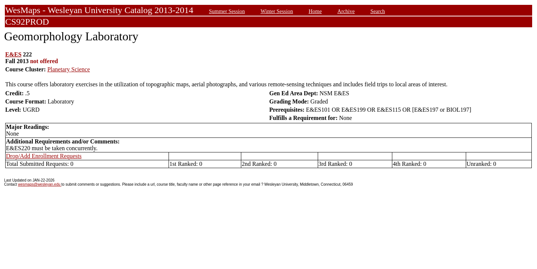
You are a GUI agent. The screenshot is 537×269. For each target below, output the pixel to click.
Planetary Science (68, 69)
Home (315, 11)
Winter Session (277, 11)
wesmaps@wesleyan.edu (39, 184)
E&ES (13, 54)
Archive (346, 11)
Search (377, 11)
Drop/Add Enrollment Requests (44, 156)
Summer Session (227, 11)
